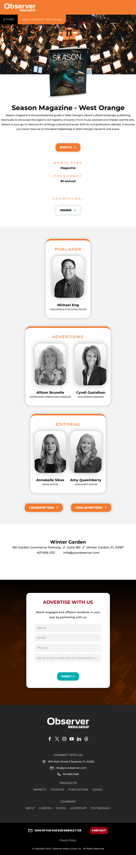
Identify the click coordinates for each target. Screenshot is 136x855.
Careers (45, 808)
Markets (40, 789)
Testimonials (101, 808)
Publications (78, 789)
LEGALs (97, 789)
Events (61, 808)
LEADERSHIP (78, 808)
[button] (9, 19)
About (30, 808)
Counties (57, 789)
